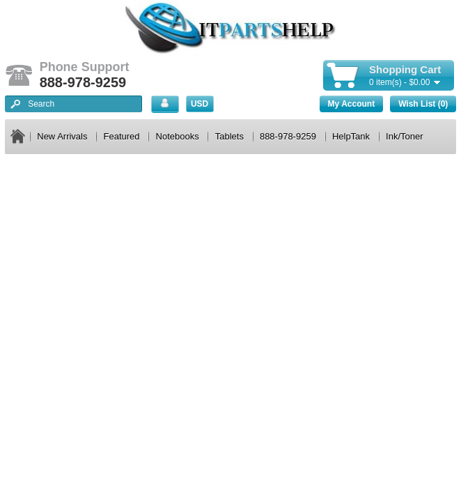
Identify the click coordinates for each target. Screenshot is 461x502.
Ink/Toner (404, 136)
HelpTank (351, 136)
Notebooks (177, 136)
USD (199, 104)
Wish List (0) (423, 104)
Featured (122, 136)
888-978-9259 (288, 136)
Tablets (229, 136)
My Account (351, 104)
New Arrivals (62, 136)
